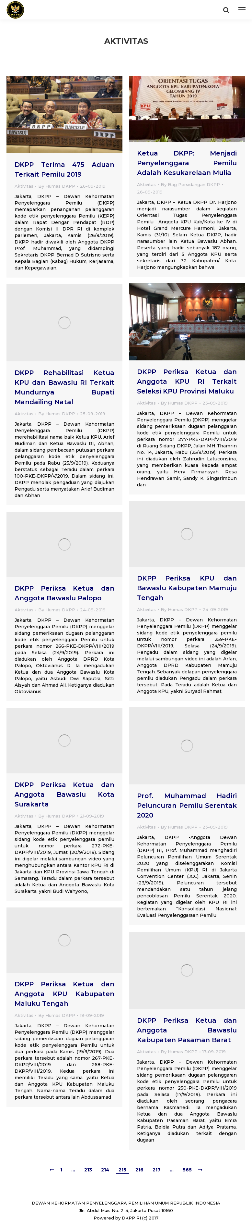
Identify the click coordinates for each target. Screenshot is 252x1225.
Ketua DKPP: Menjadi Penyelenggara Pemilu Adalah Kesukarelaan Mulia (187, 163)
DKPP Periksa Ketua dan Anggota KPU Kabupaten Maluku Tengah (64, 993)
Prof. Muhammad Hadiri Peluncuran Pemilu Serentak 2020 (187, 805)
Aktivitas (24, 186)
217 (157, 1170)
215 (122, 1170)
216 (139, 1170)
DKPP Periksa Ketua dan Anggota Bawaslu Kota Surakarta (64, 794)
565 (187, 1170)
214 (105, 1170)
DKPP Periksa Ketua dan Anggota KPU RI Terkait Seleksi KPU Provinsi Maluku (187, 381)
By (56, 186)
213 (88, 1170)
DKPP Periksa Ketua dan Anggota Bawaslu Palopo (64, 593)
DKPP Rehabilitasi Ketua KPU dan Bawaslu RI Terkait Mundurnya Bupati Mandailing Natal (64, 387)
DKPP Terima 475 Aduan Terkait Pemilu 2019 (64, 169)
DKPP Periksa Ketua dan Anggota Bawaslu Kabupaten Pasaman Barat (187, 1030)
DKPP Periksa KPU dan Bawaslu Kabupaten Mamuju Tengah (187, 588)
